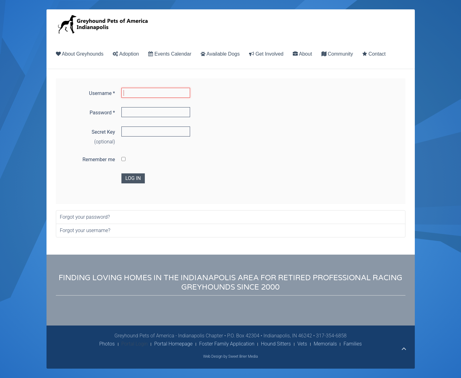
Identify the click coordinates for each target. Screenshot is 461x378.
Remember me (98, 159)
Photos (107, 344)
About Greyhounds (80, 53)
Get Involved (266, 53)
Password (102, 113)
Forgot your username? (85, 230)
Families (352, 344)
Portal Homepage (173, 344)
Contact (374, 53)
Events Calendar (169, 53)
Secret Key (103, 132)
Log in (133, 178)
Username (102, 93)
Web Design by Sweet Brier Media (230, 356)
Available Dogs (220, 53)
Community (337, 53)
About (302, 53)
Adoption (126, 53)
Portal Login (134, 344)
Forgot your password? (85, 217)
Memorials (325, 344)
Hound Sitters (276, 344)
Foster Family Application (226, 344)
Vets (302, 344)
